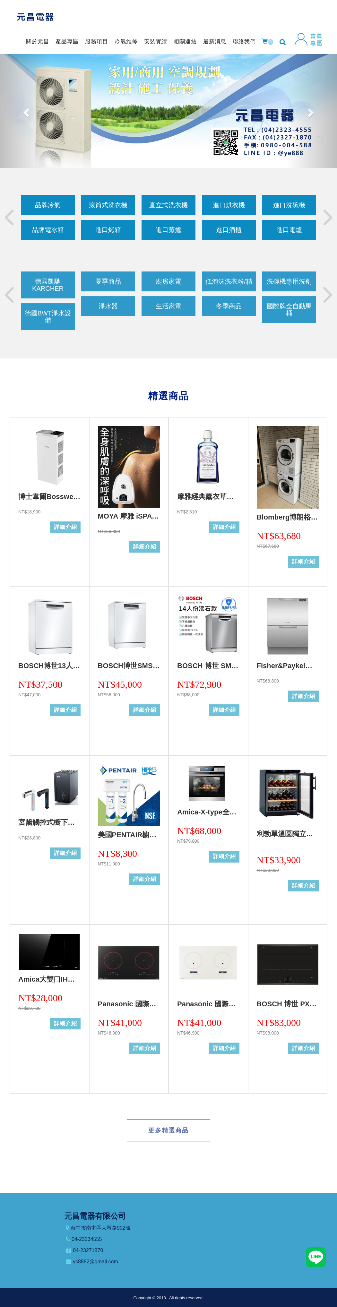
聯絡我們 (244, 42)
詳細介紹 (65, 527)
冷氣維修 (126, 42)
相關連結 (185, 42)
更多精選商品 (168, 1130)
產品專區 (67, 42)
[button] (25, 111)
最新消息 (214, 42)
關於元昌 (37, 42)
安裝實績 (155, 42)
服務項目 (96, 42)
